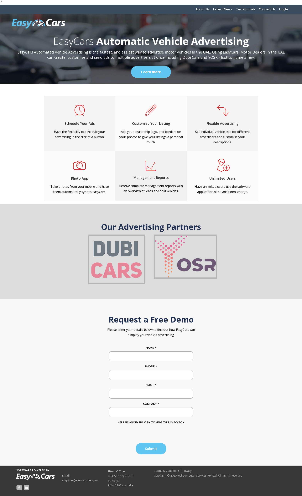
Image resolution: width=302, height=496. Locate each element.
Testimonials (245, 9)
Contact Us (267, 9)
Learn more (151, 72)
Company (151, 404)
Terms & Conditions (167, 471)
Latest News (222, 9)
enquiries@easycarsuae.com (80, 480)
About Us (203, 9)
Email (151, 385)
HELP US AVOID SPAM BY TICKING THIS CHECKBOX (151, 422)
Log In (283, 9)
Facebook (19, 488)
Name (151, 347)
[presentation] (138, 432)
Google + (26, 488)
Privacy (187, 471)
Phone (151, 366)
